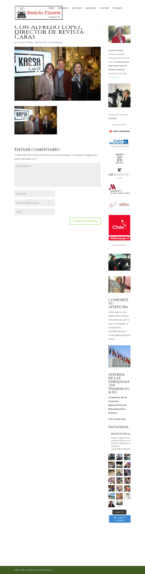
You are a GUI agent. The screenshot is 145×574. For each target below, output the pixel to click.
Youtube (112, 118)
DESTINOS (77, 8)
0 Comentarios (56, 42)
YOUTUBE (104, 8)
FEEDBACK (117, 8)
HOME (51, 8)
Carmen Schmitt (25, 42)
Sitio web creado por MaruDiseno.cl (33, 569)
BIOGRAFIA (63, 8)
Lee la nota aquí (117, 418)
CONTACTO (54, 17)
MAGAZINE (91, 8)
